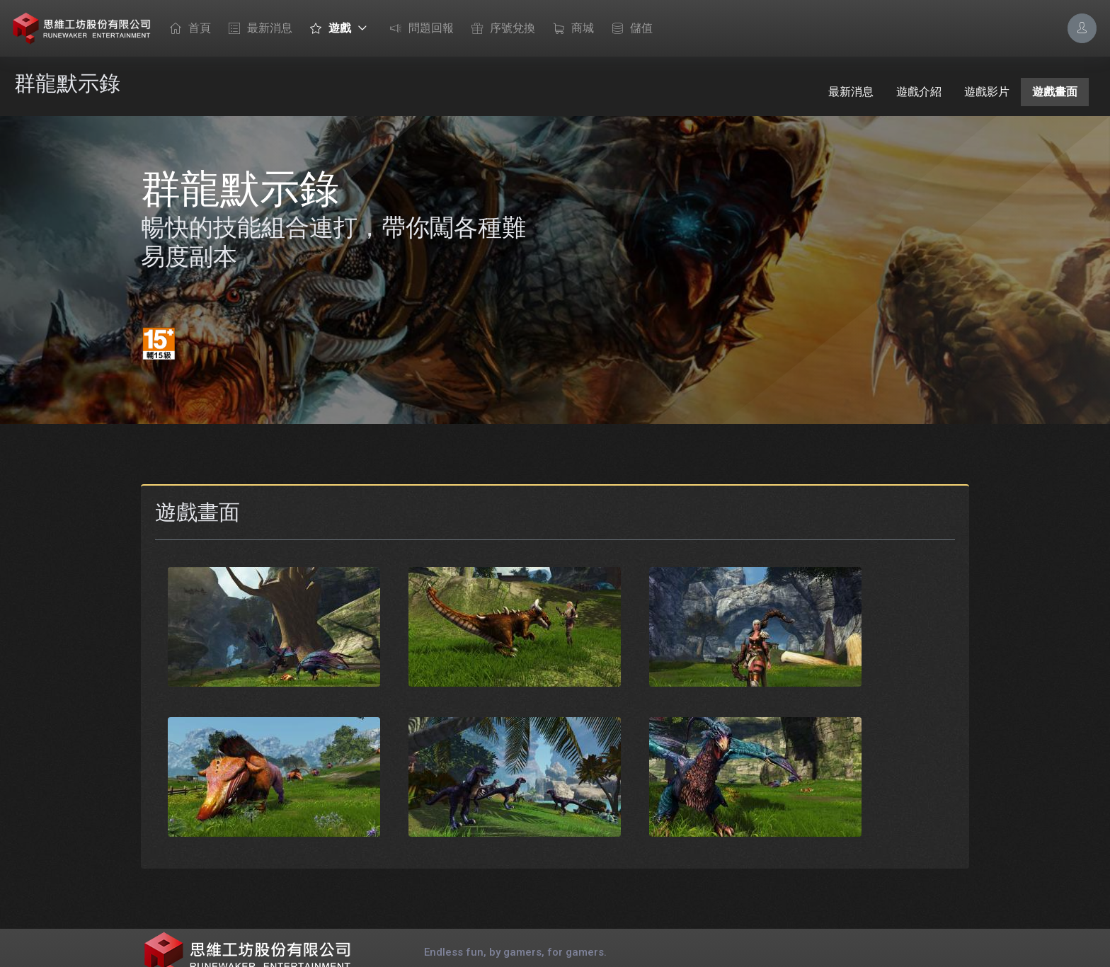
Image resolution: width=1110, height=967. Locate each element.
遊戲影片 (986, 91)
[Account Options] (1082, 27)
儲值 (629, 29)
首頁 (187, 29)
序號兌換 (499, 29)
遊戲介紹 (919, 91)
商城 (570, 29)
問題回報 (418, 29)
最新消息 (257, 29)
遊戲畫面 (1054, 91)
